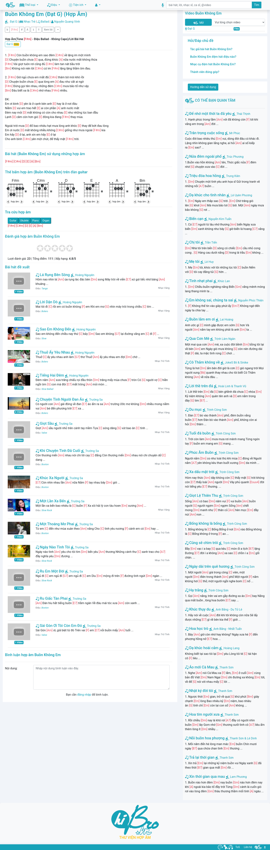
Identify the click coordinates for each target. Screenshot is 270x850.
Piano (35, 220)
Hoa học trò (196, 628)
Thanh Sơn (226, 667)
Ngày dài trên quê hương (207, 566)
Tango (44, 288)
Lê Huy (209, 262)
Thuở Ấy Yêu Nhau (53, 352)
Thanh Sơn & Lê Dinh (243, 738)
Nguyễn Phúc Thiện (250, 300)
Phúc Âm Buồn (199, 452)
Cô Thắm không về (202, 362)
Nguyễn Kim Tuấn (220, 219)
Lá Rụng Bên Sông (53, 275)
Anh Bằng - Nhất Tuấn (228, 629)
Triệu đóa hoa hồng (203, 175)
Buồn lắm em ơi (200, 319)
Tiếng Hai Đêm (50, 375)
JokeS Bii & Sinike (236, 362)
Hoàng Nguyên (82, 275)
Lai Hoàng (226, 319)
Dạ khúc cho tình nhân (205, 195)
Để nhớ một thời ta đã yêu (208, 113)
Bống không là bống (203, 523)
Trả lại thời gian (199, 757)
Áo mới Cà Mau (199, 667)
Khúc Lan (224, 281)
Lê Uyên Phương (241, 195)
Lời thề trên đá (199, 386)
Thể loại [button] (27, 5)
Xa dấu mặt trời (199, 472)
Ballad (45, 21)
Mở (198, 23)
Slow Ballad (47, 389)
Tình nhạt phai (199, 281)
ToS (237, 847)
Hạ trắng (194, 590)
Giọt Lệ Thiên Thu (201, 495)
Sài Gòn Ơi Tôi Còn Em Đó (59, 625)
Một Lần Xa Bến (51, 501)
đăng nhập (84, 694)
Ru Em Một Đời (50, 571)
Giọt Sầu (45, 423)
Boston (45, 464)
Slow (43, 338)
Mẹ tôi (192, 261)
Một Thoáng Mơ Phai (55, 524)
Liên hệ (248, 847)
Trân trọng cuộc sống (204, 133)
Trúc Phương (235, 156)
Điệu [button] (52, 5)
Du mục (193, 409)
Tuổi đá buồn (198, 433)
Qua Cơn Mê (197, 338)
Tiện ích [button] (76, 5)
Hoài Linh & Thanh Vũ (232, 386)
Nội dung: (11, 668)
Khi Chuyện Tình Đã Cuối (58, 450)
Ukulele (24, 220)
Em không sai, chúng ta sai (209, 300)
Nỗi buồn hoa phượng (205, 738)
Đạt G (13, 21)
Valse (44, 432)
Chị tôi (192, 242)
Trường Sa (94, 399)
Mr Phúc (234, 133)
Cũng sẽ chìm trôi (201, 543)
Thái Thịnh (243, 114)
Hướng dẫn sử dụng (203, 87)
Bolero (44, 311)
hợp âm (15, 201)
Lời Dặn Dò (47, 302)
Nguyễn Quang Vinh (67, 21)
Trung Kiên (233, 176)
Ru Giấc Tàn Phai (52, 598)
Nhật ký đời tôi (199, 690)
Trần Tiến (211, 242)
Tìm (256, 5)
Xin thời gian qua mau (205, 776)
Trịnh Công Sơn (217, 409)
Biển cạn (194, 218)
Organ (45, 220)
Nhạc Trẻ (29, 21)
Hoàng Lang (231, 648)
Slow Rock (46, 510)
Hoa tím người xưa (202, 714)
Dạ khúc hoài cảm (202, 648)
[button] (98, 5)
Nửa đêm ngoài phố (203, 156)
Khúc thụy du (198, 609)
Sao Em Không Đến (53, 329)
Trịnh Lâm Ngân (224, 339)
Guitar (13, 220)
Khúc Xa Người (50, 478)
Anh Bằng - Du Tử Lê (229, 609)
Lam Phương (238, 777)
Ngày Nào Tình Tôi (53, 547)
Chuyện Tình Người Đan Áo (60, 399)
